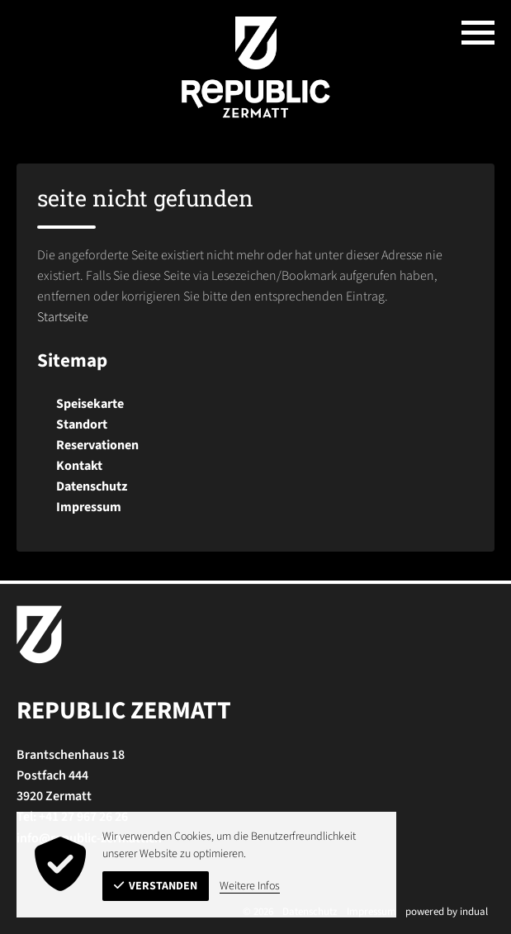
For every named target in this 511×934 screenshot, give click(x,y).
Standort (81, 424)
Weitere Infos (250, 886)
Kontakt (79, 466)
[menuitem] (255, 404)
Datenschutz (91, 486)
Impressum (88, 507)
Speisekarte (90, 404)
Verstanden (155, 886)
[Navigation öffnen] (477, 33)
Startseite (62, 317)
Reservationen (97, 445)
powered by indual (446, 911)
